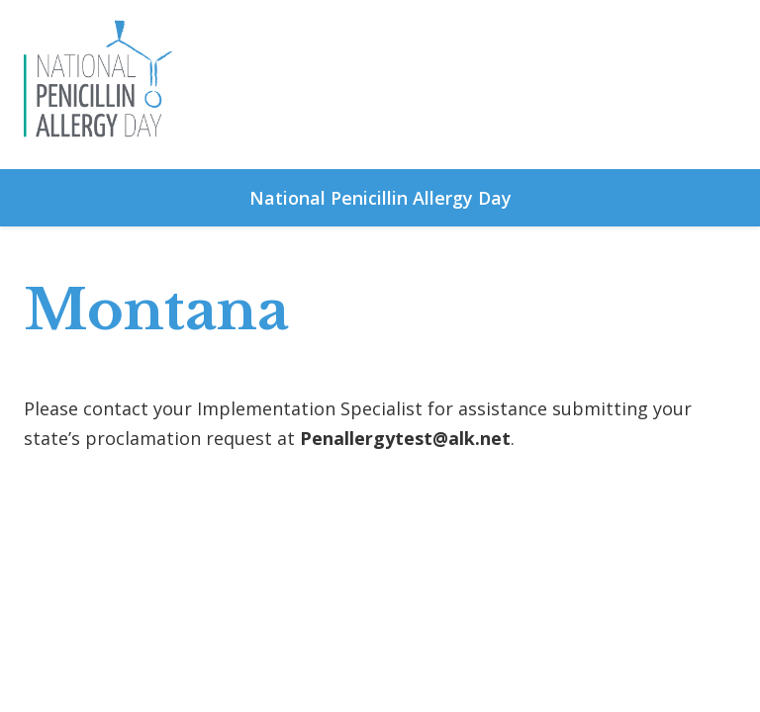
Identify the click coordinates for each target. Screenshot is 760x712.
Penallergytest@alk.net (405, 438)
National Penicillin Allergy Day (380, 198)
